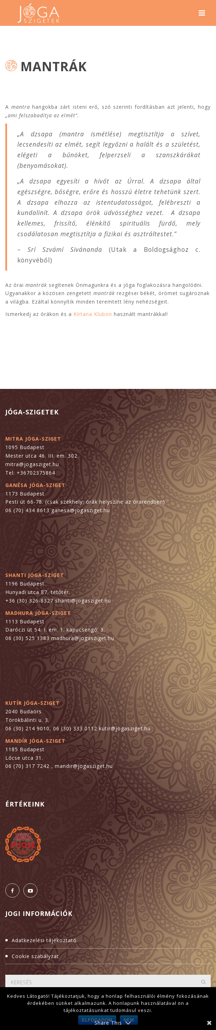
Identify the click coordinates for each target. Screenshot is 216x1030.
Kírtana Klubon (94, 314)
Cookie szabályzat (35, 956)
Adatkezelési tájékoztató (44, 940)
